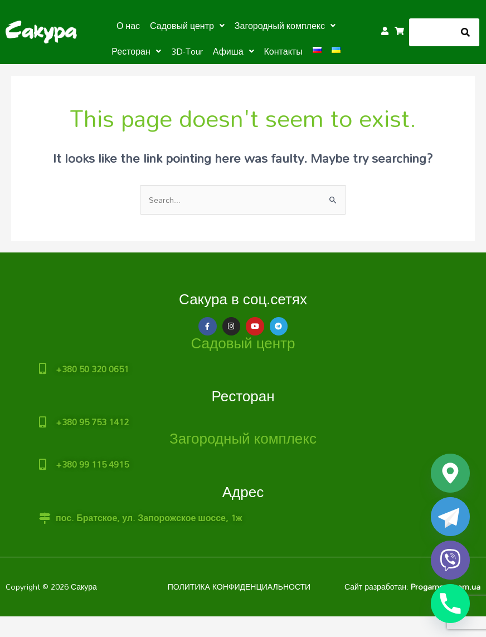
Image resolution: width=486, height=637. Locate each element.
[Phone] (450, 603)
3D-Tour (187, 51)
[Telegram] (450, 516)
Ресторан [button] (136, 51)
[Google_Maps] (450, 473)
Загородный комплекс (243, 438)
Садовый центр (243, 342)
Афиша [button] (233, 51)
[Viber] (450, 560)
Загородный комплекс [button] (285, 26)
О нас (128, 26)
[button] (187, 25)
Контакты (283, 51)
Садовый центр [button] (187, 26)
